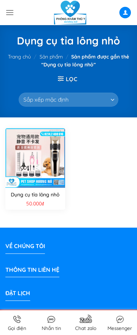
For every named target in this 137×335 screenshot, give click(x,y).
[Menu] (9, 12)
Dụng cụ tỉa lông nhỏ (35, 194)
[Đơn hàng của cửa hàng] (68, 100)
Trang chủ (19, 56)
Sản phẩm (51, 56)
